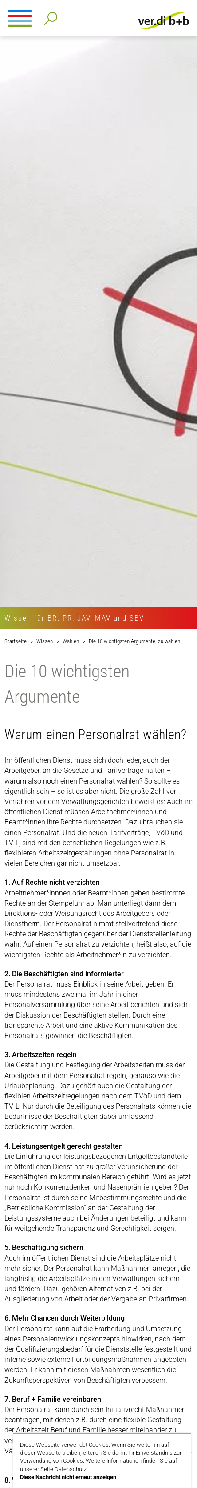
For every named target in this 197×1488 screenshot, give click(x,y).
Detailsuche (49, 15)
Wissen (44, 641)
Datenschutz (71, 1469)
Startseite (15, 641)
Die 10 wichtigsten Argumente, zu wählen (134, 641)
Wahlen (71, 641)
